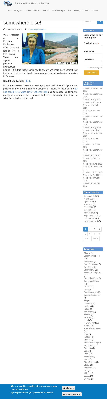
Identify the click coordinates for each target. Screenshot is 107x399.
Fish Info (46, 10)
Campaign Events (91, 281)
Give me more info (71, 396)
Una (86, 370)
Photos (87, 340)
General (87, 303)
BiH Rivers (88, 267)
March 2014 (89, 199)
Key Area (37, 29)
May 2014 (88, 204)
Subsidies (88, 368)
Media (43, 29)
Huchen (87, 306)
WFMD (87, 379)
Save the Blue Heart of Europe (32, 3)
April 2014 (88, 201)
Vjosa (31, 29)
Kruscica (88, 317)
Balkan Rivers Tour (92, 256)
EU (28, 29)
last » (95, 239)
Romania (88, 348)
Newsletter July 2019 (92, 127)
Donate (95, 10)
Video (86, 373)
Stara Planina (90, 362)
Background (19, 10)
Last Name (89, 59)
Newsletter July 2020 (92, 99)
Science (87, 356)
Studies (37, 10)
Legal (86, 320)
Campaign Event (91, 278)
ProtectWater (89, 345)
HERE (28, 81)
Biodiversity (89, 270)
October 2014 (90, 218)
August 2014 (89, 213)
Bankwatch (88, 261)
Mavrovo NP (89, 323)
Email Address (91, 43)
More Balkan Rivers (92, 328)
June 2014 (88, 207)
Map (70, 10)
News (9, 10)
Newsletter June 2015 (92, 172)
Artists (29, 10)
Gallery (77, 10)
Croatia (87, 286)
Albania (87, 253)
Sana (86, 351)
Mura (86, 334)
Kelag (86, 309)
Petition (87, 337)
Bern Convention (91, 264)
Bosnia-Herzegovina (93, 272)
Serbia (87, 359)
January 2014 (90, 196)
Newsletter (87, 150)
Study (86, 365)
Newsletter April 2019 (92, 130)
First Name (89, 51)
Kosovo (87, 314)
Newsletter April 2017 (92, 155)
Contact (86, 10)
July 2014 (88, 210)
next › (87, 239)
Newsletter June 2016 (92, 164)
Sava (86, 354)
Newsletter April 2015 (92, 175)
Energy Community (92, 295)
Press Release (90, 342)
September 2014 (91, 215)
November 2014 (91, 221)
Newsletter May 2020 (92, 102)
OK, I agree (68, 389)
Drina (86, 289)
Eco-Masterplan (59, 10)
